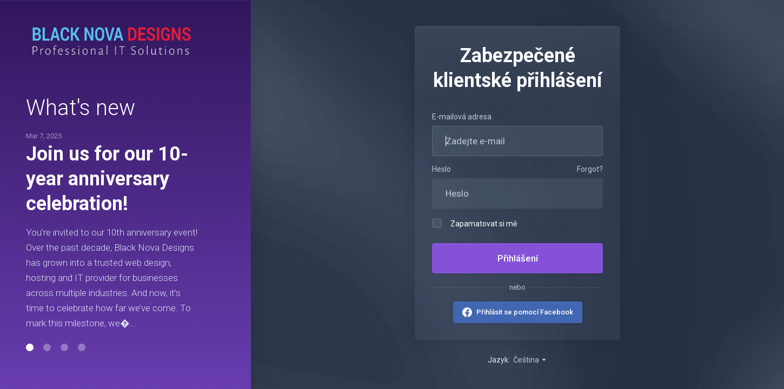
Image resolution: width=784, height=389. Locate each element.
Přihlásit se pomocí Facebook (524, 312)
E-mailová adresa (461, 116)
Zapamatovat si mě (474, 223)
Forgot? (590, 169)
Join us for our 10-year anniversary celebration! (107, 179)
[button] (30, 347)
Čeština (530, 360)
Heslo (441, 169)
